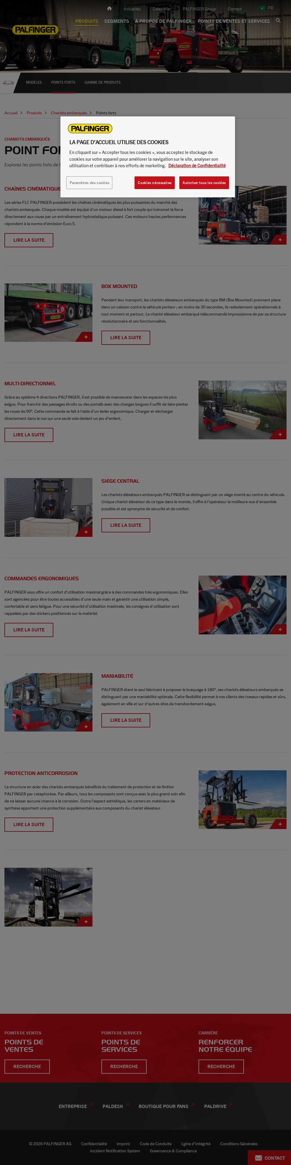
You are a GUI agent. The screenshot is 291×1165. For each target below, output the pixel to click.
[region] (147, 156)
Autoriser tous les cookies (204, 183)
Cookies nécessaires (155, 183)
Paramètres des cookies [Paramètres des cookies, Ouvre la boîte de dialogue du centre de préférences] (89, 183)
